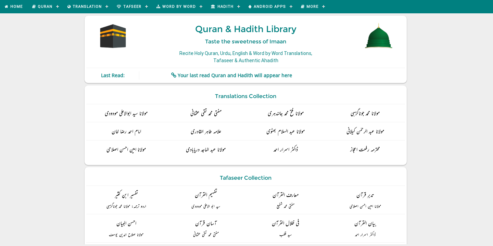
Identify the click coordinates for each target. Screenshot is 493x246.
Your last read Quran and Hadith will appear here (235, 75)
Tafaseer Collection (245, 178)
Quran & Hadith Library (245, 29)
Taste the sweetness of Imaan (245, 41)
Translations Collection (245, 96)
